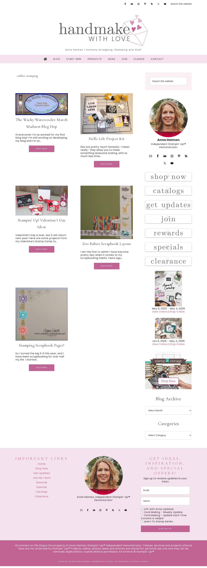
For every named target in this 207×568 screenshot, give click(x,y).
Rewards (41, 484)
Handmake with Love (103, 30)
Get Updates (42, 475)
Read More (41, 149)
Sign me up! (165, 530)
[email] (165, 492)
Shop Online (177, 313)
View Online (159, 313)
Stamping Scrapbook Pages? (41, 345)
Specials (41, 489)
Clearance (42, 498)
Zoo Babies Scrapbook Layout (106, 243)
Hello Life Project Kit (107, 138)
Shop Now (41, 470)
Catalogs (41, 493)
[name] (165, 503)
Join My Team (42, 479)
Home (41, 466)
